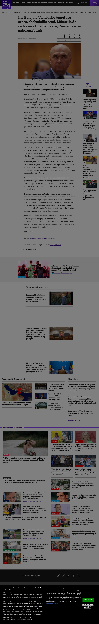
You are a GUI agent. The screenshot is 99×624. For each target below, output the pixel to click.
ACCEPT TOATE (88, 600)
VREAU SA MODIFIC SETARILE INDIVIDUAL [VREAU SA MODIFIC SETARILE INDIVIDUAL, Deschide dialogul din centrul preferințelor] (88, 606)
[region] (49, 604)
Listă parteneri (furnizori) (52, 603)
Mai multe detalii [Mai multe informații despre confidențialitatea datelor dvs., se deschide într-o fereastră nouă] (23, 599)
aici (4, 613)
